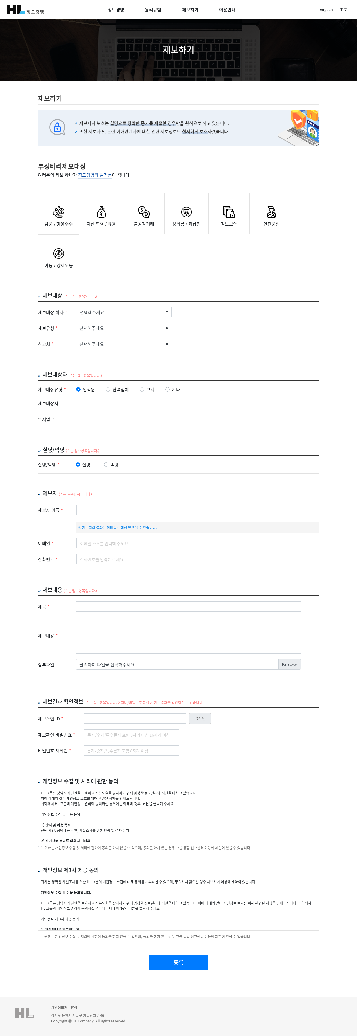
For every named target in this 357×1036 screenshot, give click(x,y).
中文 (343, 9)
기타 (176, 389)
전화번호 (48, 559)
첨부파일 (46, 664)
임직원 (89, 389)
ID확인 (200, 718)
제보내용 (48, 635)
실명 (86, 464)
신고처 (45, 344)
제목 (43, 606)
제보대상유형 (52, 389)
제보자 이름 (50, 510)
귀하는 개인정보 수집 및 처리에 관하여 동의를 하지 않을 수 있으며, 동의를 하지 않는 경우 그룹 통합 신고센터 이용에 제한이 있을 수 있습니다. (147, 847)
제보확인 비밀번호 (56, 734)
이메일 (45, 543)
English (326, 9)
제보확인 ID (50, 718)
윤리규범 (153, 9)
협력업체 (120, 389)
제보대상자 (48, 403)
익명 (115, 464)
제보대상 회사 (52, 312)
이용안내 (227, 9)
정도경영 (116, 9)
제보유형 (48, 328)
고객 (150, 389)
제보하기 (190, 9)
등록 (178, 962)
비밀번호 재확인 (54, 750)
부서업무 (46, 419)
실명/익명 (48, 464)
